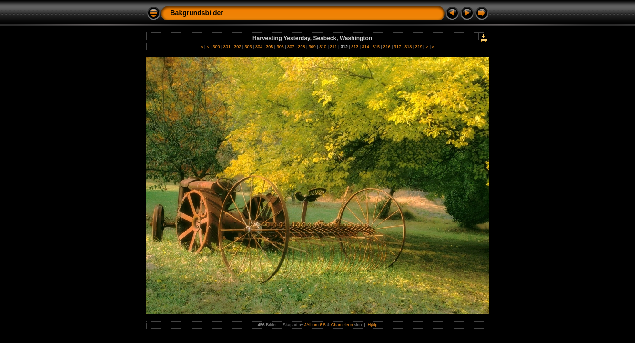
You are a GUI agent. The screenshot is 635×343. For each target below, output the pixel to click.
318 (408, 46)
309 (312, 46)
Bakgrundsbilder (197, 13)
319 (418, 46)
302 (237, 46)
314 (365, 46)
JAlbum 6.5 (315, 325)
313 (355, 46)
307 (291, 46)
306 (280, 46)
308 (301, 46)
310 (323, 46)
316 (387, 46)
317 (397, 46)
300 (216, 46)
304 (258, 46)
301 (227, 46)
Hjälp (373, 325)
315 (376, 46)
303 (248, 46)
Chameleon (342, 325)
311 (333, 46)
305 (269, 46)
